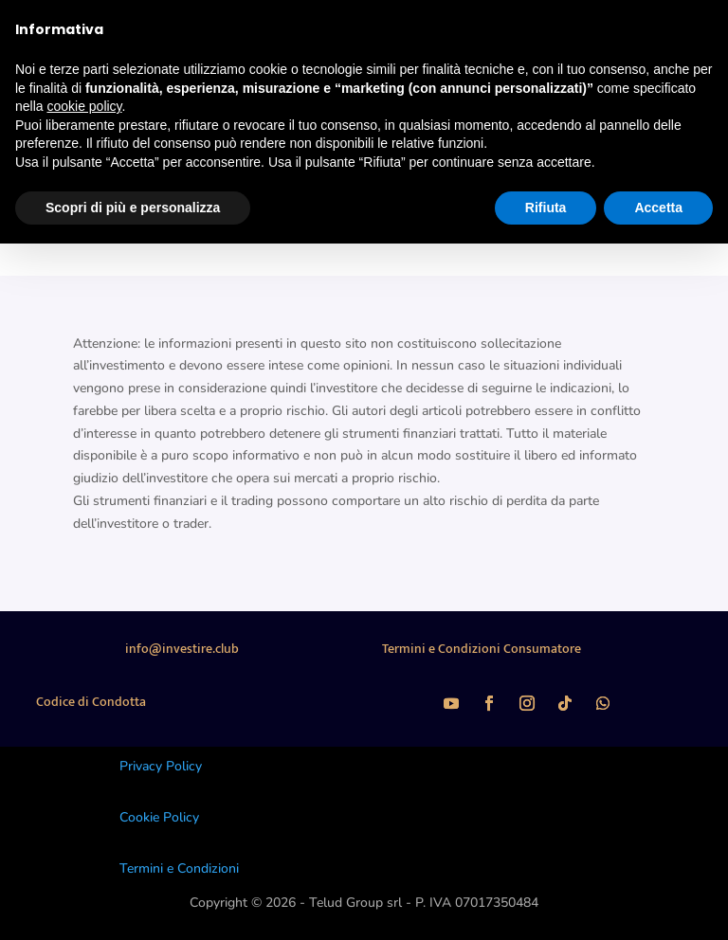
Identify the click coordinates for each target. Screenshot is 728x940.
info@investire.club (182, 649)
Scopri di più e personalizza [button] (133, 207)
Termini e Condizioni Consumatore (481, 649)
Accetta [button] (658, 207)
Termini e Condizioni (179, 868)
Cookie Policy (159, 817)
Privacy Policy (160, 766)
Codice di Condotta (91, 702)
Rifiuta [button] (546, 207)
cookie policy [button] (83, 106)
